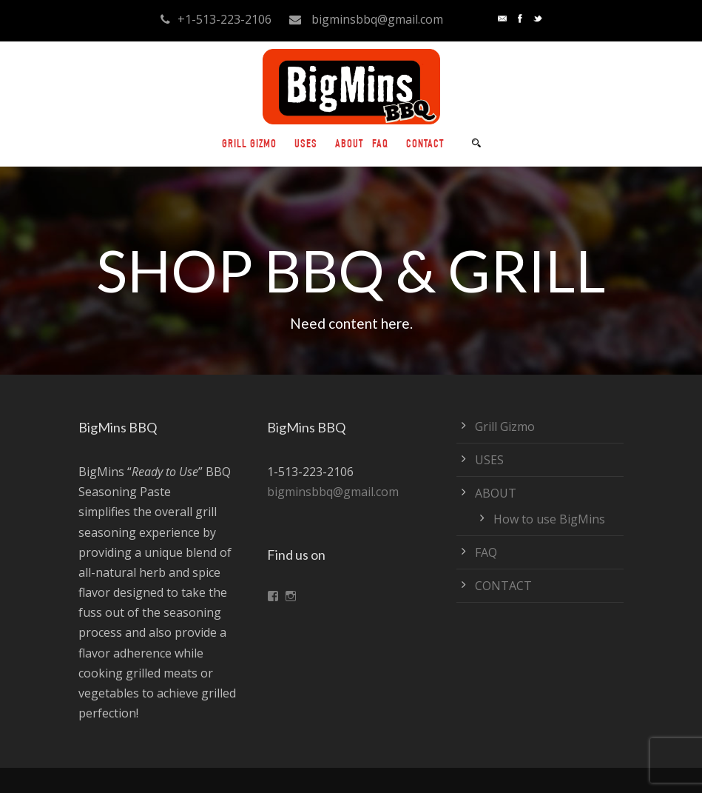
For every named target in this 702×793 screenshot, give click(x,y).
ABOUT (349, 145)
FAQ (380, 145)
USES (305, 145)
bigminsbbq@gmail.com (333, 492)
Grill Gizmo (249, 145)
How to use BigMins (549, 519)
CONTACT (425, 145)
